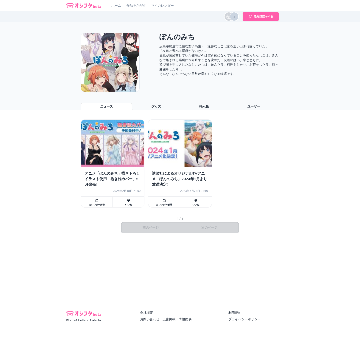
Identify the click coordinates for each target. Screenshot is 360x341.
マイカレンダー (162, 5)
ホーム (116, 5)
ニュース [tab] (106, 106)
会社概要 (146, 313)
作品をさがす (136, 5)
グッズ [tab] (156, 106)
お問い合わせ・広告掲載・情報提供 (165, 319)
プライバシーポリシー (244, 319)
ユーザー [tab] (253, 106)
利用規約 (234, 313)
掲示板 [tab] (204, 106)
